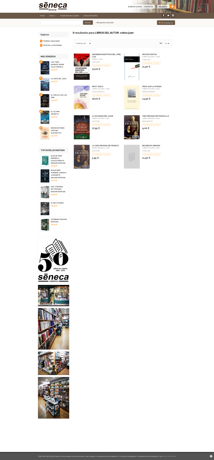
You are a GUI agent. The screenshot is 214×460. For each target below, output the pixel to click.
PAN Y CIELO (97, 86)
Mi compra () (165, 22)
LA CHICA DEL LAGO (58, 79)
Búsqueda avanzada (104, 22)
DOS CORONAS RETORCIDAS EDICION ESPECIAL (58, 189)
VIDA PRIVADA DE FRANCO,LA (155, 116)
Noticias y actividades (52, 45)
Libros (52, 16)
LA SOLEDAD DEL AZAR (102, 116)
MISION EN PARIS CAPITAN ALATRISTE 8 (58, 130)
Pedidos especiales (51, 41)
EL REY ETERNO (57, 203)
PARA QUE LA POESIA (152, 86)
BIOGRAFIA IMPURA (151, 146)
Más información (169, 456)
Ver (161, 43)
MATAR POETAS (149, 54)
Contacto (148, 7)
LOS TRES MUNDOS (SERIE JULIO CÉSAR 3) (57, 64)
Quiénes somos (135, 7)
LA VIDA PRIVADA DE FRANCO (105, 146)
